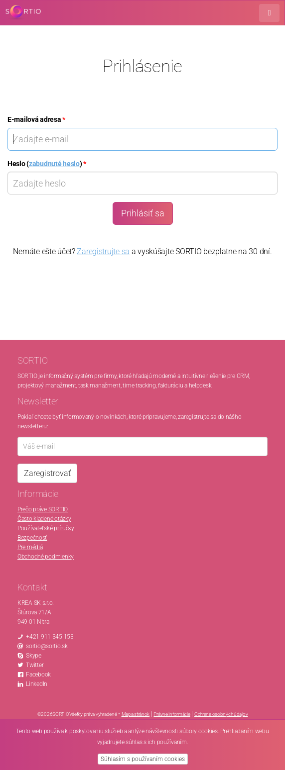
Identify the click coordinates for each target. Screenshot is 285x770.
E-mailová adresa (36, 119)
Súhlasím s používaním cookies (143, 759)
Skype (33, 655)
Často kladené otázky (44, 518)
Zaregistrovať (47, 473)
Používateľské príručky (45, 528)
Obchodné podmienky (45, 556)
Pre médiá (29, 547)
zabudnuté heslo (54, 164)
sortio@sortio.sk (47, 646)
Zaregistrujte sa (103, 251)
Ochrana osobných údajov (221, 714)
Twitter (34, 665)
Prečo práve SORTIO (42, 509)
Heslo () (46, 164)
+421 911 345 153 (50, 636)
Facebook (38, 674)
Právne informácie (171, 714)
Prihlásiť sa (142, 213)
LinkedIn (36, 683)
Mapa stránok (136, 714)
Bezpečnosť (32, 537)
